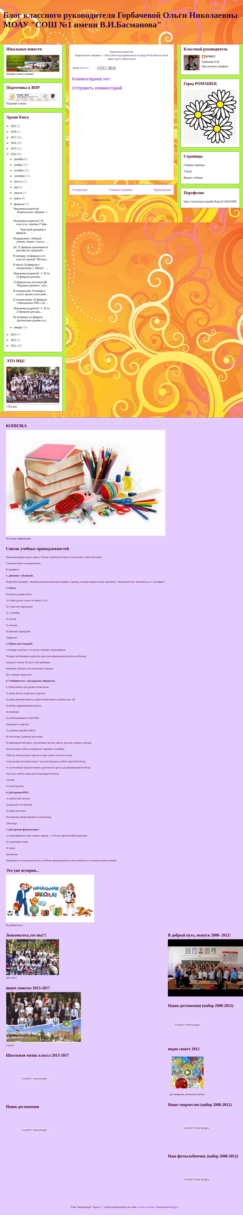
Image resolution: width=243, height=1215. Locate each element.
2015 (14, 148)
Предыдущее (162, 189)
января (18, 327)
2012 (14, 340)
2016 (14, 143)
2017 (14, 137)
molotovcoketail (146, 1206)
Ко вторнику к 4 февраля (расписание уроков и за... (30, 319)
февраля (19, 204)
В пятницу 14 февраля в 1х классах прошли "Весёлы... (30, 257)
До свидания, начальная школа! (187, 1094)
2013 (14, 334)
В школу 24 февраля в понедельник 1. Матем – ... (31, 266)
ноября (18, 164)
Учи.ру (188, 171)
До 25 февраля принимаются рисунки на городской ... (30, 249)
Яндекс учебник (193, 177)
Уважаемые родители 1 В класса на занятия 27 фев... (31, 222)
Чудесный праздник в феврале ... (29, 231)
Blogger (174, 1206)
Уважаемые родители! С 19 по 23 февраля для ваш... (31, 275)
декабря (19, 159)
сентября (19, 175)
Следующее (80, 189)
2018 (14, 131)
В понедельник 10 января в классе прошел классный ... (31, 292)
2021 (14, 126)
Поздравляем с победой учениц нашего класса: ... (30, 240)
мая (16, 187)
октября (19, 170)
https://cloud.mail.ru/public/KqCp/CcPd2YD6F (210, 201)
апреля (18, 192)
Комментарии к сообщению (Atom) (131, 199)
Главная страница (120, 189)
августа (19, 181)
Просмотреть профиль (215, 66)
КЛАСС (211, 56)
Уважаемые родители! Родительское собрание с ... (30, 212)
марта (18, 198)
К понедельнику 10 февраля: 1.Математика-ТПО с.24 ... (30, 301)
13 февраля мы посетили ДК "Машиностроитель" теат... (30, 284)
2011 (14, 345)
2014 (14, 154)
